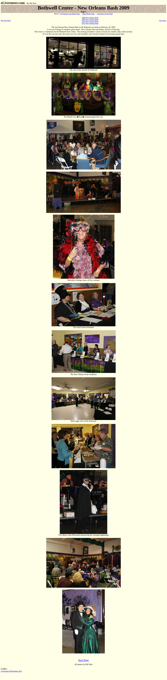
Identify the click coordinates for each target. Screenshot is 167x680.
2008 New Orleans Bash (90, 18)
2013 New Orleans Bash (90, 23)
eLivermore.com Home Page (70, 14)
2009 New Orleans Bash (90, 19)
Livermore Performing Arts (11, 671)
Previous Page (6, 20)
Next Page (162, 20)
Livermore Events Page (105, 14)
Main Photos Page (88, 14)
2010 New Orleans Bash (90, 21)
